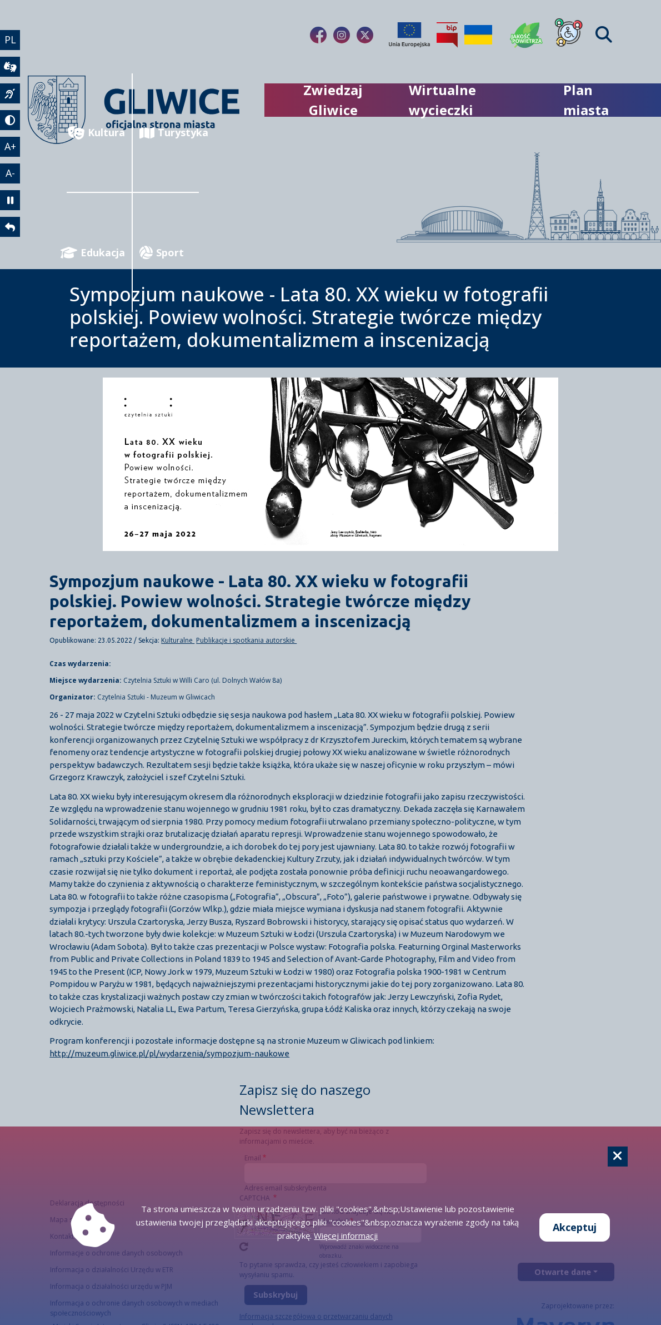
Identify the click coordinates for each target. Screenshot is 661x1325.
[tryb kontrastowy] (10, 120)
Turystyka (169, 133)
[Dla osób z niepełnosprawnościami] (568, 35)
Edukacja (96, 253)
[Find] (603, 35)
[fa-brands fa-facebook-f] (318, 35)
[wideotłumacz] (10, 67)
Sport (161, 253)
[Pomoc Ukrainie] (478, 35)
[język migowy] (10, 93)
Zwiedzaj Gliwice (333, 100)
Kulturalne (177, 640)
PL (10, 39)
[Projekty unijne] (409, 35)
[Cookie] (618, 1157)
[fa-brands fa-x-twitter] (365, 35)
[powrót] (10, 227)
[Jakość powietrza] (526, 35)
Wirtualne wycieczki (442, 100)
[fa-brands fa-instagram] (341, 35)
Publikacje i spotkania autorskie (246, 640)
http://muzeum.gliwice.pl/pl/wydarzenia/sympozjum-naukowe (169, 1053)
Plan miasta (586, 100)
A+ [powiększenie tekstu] (10, 146)
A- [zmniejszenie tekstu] (10, 173)
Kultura (96, 133)
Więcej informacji (346, 1235)
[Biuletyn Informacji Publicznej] (447, 35)
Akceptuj (575, 1227)
